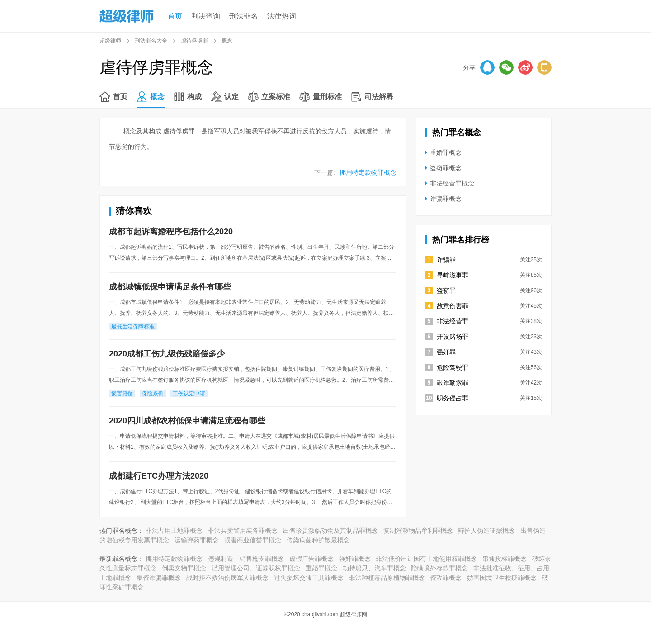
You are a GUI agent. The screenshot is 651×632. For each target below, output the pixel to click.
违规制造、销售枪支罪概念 (246, 558)
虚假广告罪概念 (311, 558)
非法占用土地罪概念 (174, 530)
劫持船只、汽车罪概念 (374, 568)
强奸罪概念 (355, 558)
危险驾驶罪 (452, 367)
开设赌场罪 (452, 336)
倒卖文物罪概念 (184, 568)
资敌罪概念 (446, 577)
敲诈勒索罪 (452, 382)
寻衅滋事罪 (452, 275)
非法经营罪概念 (452, 183)
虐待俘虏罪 (194, 41)
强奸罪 (446, 352)
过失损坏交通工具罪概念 (309, 577)
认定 (231, 96)
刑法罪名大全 (151, 41)
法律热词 (281, 16)
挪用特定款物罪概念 (368, 172)
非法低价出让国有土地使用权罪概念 (426, 558)
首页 (175, 16)
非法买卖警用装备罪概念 (243, 530)
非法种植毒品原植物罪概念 (387, 577)
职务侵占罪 (452, 398)
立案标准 (275, 96)
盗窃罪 (446, 290)
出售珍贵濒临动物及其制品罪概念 (330, 530)
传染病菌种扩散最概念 (318, 540)
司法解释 (378, 96)
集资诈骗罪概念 (159, 577)
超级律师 (110, 41)
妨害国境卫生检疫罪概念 (502, 577)
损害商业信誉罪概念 (252, 540)
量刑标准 (327, 96)
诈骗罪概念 (446, 198)
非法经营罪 (452, 321)
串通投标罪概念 (504, 558)
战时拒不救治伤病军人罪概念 (227, 577)
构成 (194, 96)
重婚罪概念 (446, 152)
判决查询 (205, 16)
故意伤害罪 (452, 305)
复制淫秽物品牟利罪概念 (418, 530)
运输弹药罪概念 (197, 540)
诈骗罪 (446, 259)
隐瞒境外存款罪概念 (439, 568)
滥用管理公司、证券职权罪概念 (256, 568)
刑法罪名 (243, 16)
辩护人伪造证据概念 (486, 530)
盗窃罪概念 (446, 167)
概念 (157, 96)
